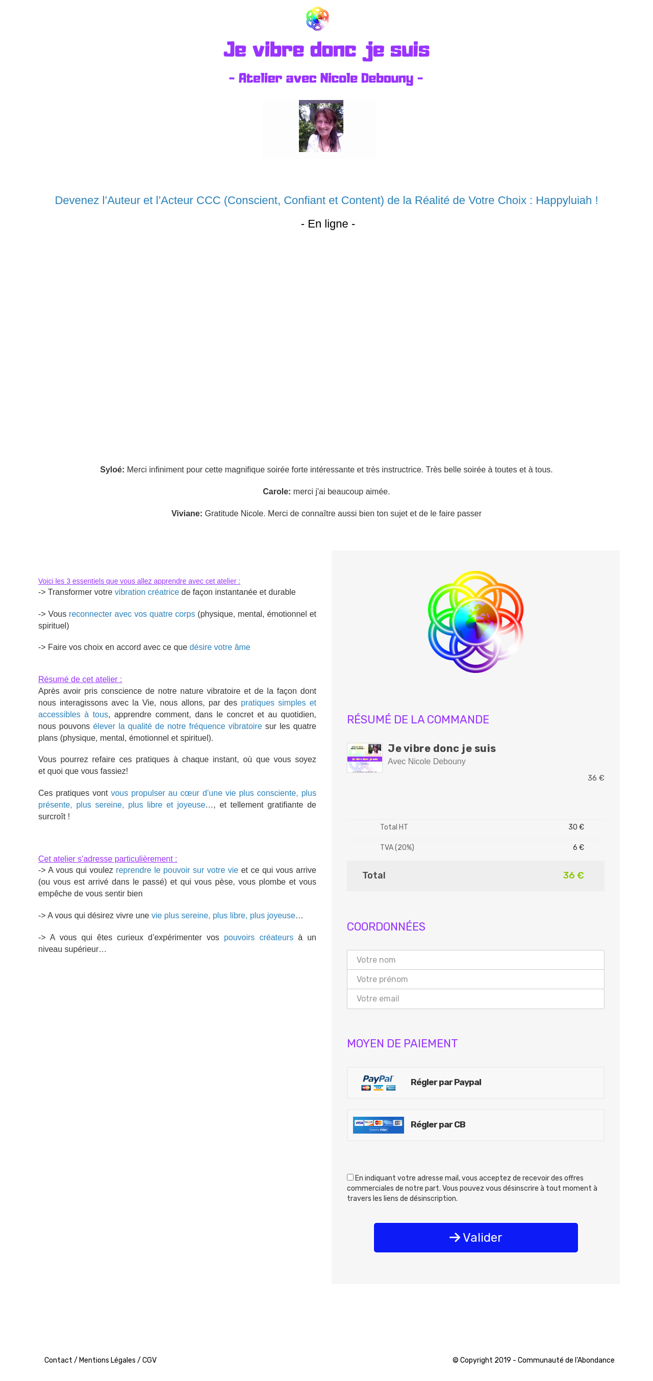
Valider (476, 1238)
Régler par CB (409, 1125)
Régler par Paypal (417, 1082)
